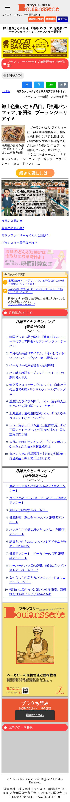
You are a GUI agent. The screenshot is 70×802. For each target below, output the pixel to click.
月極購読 (50, 18)
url (63, 84)
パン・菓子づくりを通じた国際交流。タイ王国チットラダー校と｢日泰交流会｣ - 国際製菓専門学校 (37, 430)
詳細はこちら (35, 715)
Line (51, 84)
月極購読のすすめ (21, 312)
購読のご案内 (36, 18)
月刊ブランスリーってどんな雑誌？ (25, 235)
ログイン (62, 18)
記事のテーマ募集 (21, 727)
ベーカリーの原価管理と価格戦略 (31, 365)
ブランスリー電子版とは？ (19, 242)
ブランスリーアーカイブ (21, 304)
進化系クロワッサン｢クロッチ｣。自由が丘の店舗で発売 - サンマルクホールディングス (37, 389)
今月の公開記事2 (12, 228)
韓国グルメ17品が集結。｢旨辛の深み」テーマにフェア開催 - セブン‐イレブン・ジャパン (38, 341)
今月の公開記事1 (12, 220)
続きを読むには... (35, 173)
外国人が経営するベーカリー (28, 510)
